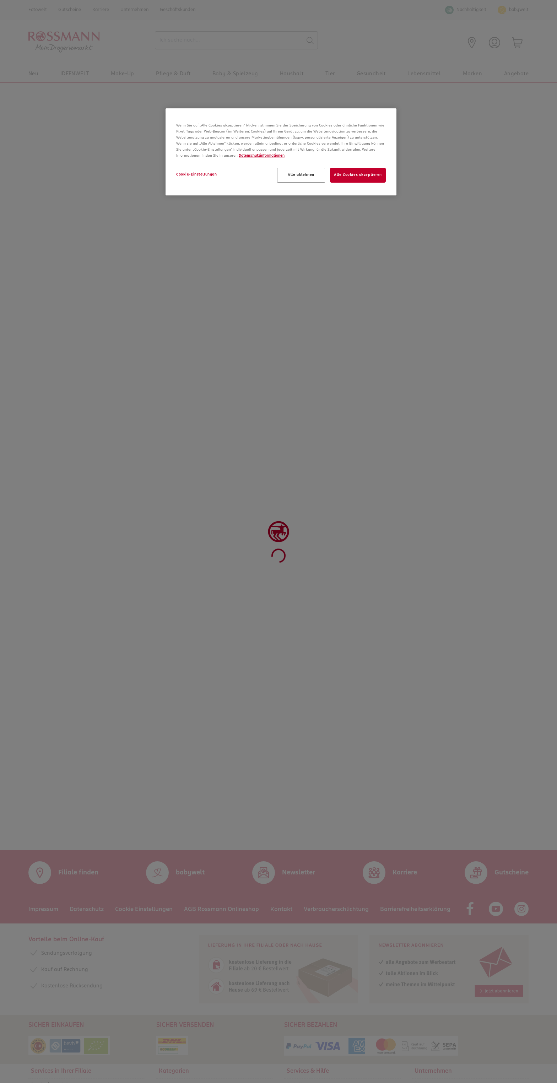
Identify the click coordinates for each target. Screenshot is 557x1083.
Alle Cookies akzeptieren (358, 175)
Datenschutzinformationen (262, 155)
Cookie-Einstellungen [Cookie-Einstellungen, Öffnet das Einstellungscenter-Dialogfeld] (196, 174)
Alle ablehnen (301, 175)
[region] (281, 151)
